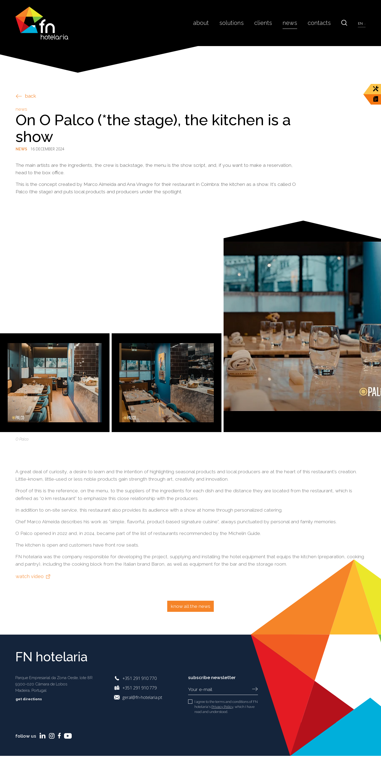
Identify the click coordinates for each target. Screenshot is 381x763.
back (26, 96)
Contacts (321, 23)
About (211, 23)
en (361, 23)
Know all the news (190, 606)
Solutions (240, 23)
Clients (269, 23)
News (294, 23)
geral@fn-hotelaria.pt (142, 697)
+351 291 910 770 (140, 678)
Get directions (33, 699)
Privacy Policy (222, 706)
